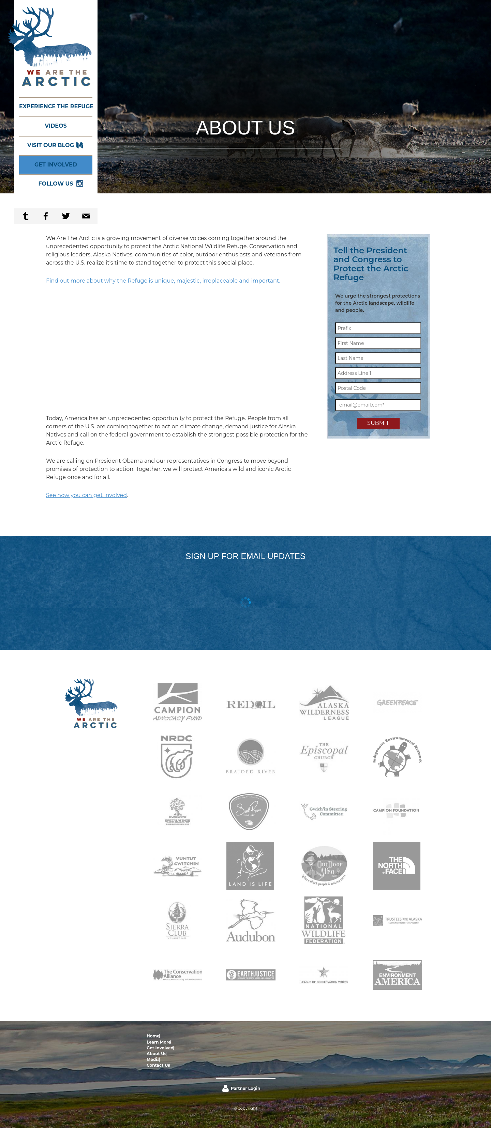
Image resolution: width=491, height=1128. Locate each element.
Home (153, 1035)
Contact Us (255, 1035)
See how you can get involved (86, 495)
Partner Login (245, 1059)
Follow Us (56, 183)
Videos (56, 126)
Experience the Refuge (55, 106)
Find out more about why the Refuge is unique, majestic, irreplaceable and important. (163, 280)
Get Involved (55, 164)
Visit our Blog (50, 145)
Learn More (172, 1035)
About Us (220, 1035)
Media (236, 1035)
